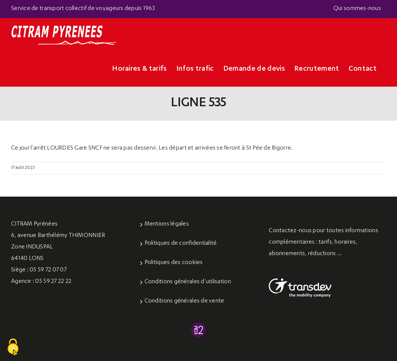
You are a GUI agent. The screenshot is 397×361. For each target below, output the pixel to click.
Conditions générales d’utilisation (188, 282)
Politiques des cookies (174, 263)
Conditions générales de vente (184, 301)
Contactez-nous (290, 231)
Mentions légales (167, 224)
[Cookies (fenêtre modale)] (13, 347)
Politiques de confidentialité (181, 243)
